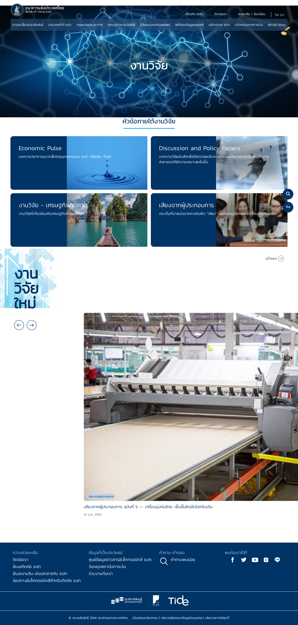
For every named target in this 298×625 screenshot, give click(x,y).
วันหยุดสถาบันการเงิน (107, 566)
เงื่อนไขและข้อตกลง (145, 617)
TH (277, 15)
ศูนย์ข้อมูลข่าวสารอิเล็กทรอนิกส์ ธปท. (120, 559)
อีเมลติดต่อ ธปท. (27, 566)
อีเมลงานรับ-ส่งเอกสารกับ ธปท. (40, 573)
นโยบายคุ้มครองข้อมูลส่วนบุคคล (181, 617)
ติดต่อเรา (20, 559)
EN (282, 15)
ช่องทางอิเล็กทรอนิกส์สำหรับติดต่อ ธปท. (47, 580)
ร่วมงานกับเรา (101, 573)
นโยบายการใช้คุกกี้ (217, 617)
